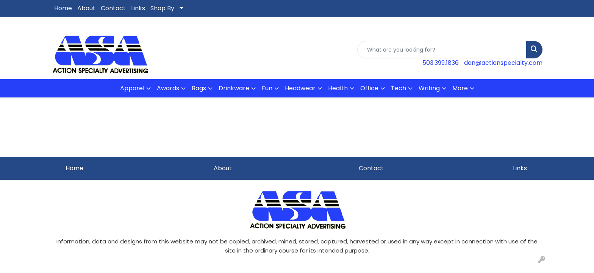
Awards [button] (168, 88)
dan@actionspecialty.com (503, 62)
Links (138, 8)
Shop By (162, 8)
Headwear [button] (300, 88)
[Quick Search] (442, 49)
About (86, 8)
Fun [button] (267, 88)
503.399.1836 (440, 62)
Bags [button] (199, 88)
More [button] (460, 88)
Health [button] (338, 88)
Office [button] (369, 88)
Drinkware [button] (234, 88)
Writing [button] (429, 88)
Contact (113, 8)
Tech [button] (398, 88)
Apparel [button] (132, 88)
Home (63, 8)
